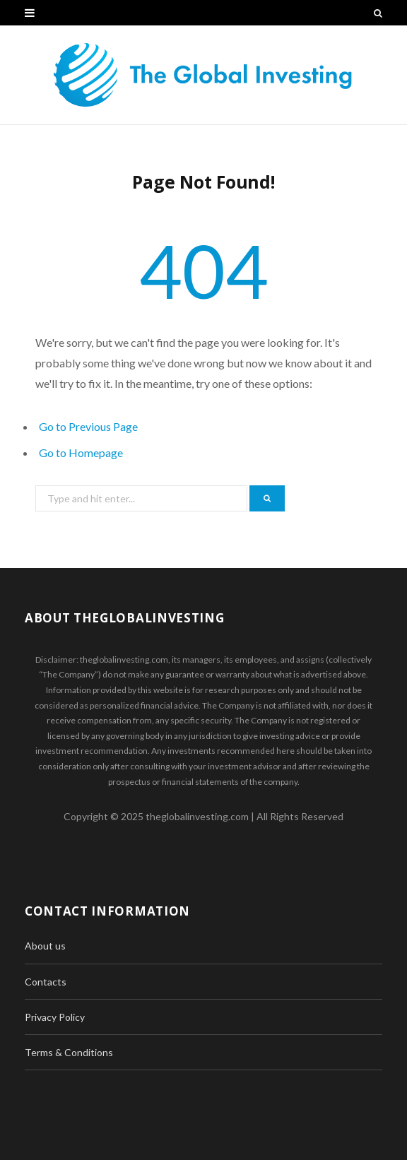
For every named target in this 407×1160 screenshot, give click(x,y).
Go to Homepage (81, 452)
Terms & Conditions (69, 1052)
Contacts (45, 982)
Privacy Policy (55, 1017)
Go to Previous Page (88, 426)
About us (45, 946)
